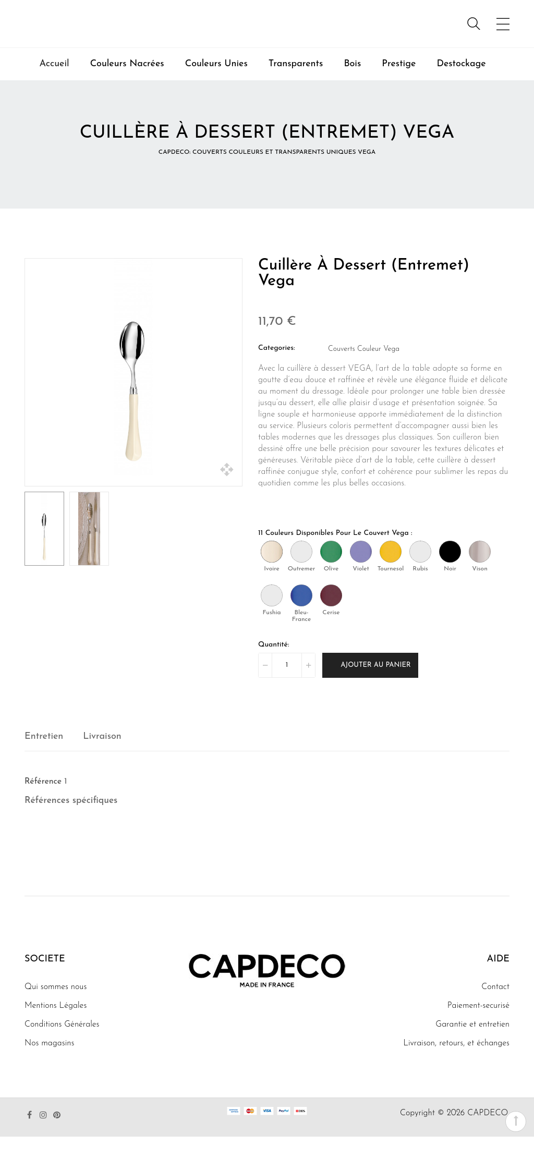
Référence (43, 802)
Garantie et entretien (472, 1046)
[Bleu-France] (301, 616)
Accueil (54, 85)
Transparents (296, 85)
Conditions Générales (62, 1046)
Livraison (102, 757)
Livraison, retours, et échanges (456, 1065)
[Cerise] (331, 616)
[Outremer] (301, 572)
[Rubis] (420, 572)
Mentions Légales (56, 1027)
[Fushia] (272, 616)
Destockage (461, 85)
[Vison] (480, 572)
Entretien (44, 757)
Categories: (276, 369)
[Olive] (331, 572)
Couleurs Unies (216, 85)
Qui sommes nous (56, 1008)
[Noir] (450, 572)
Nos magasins (49, 1065)
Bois (352, 85)
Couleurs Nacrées (127, 85)
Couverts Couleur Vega (363, 370)
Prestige (399, 85)
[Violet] (361, 572)
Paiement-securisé (478, 1027)
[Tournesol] (391, 572)
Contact (495, 1008)
